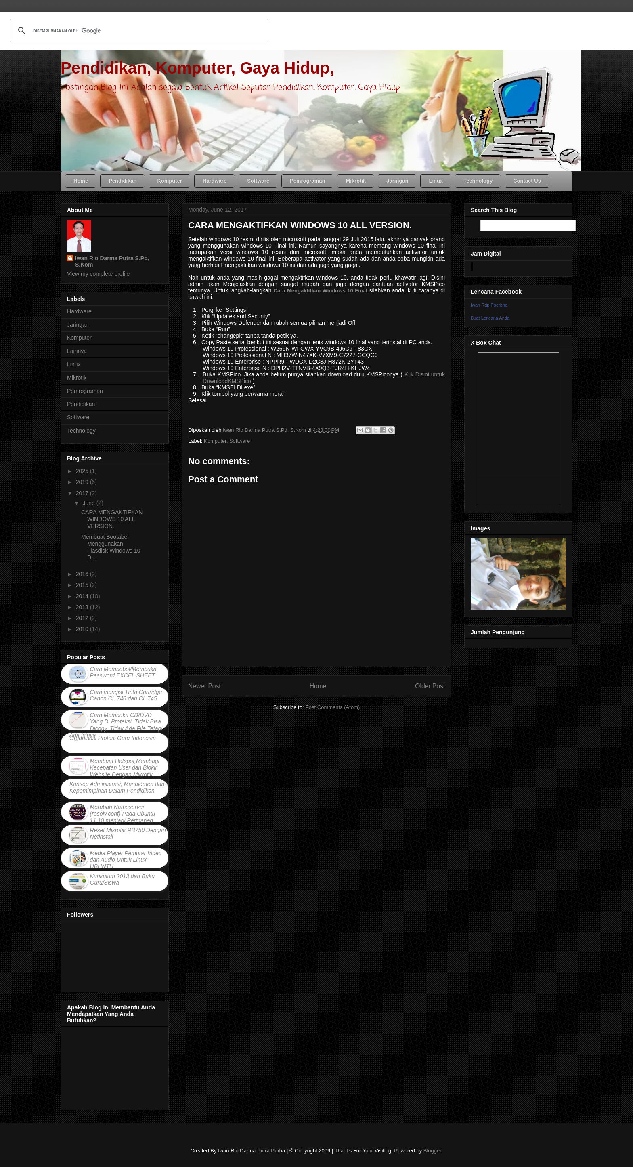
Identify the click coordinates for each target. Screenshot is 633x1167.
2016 (83, 574)
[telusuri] (138, 31)
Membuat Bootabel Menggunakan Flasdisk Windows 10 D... (110, 547)
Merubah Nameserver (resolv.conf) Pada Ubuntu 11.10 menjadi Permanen (122, 814)
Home (318, 686)
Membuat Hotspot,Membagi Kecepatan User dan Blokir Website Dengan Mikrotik (124, 768)
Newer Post (204, 686)
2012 (83, 618)
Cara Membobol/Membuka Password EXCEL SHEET (123, 672)
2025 (83, 471)
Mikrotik (76, 377)
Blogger (432, 1151)
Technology (81, 430)
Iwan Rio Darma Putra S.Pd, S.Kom (112, 261)
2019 (83, 482)
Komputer (215, 441)
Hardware (79, 311)
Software (239, 441)
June (89, 503)
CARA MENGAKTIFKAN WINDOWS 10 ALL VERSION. (112, 519)
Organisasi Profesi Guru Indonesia (112, 738)
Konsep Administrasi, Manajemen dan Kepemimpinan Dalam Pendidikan (116, 787)
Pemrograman (85, 391)
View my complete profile (98, 274)
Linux (73, 364)
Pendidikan (81, 404)
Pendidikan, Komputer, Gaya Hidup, (197, 68)
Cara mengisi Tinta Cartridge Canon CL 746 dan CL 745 (126, 695)
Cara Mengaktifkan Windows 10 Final (320, 291)
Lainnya (77, 351)
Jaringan (78, 325)
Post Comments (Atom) (332, 707)
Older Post (430, 686)
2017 (83, 493)
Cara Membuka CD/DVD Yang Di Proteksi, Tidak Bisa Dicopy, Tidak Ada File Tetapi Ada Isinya (115, 725)
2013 (83, 607)
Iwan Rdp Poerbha (489, 305)
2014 (83, 596)
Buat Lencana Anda (490, 317)
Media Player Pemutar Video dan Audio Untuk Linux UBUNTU (126, 860)
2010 (83, 629)
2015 (83, 585)
